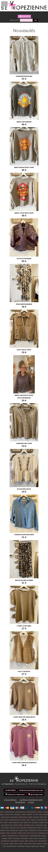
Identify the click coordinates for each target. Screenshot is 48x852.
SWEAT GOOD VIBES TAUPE (24, 213)
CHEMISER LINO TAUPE (24, 443)
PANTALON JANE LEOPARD (24, 580)
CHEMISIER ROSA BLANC (24, 76)
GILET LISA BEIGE (24, 671)
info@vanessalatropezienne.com (31, 790)
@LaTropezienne (35, 794)
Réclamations (20, 802)
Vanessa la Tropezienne (15, 794)
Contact (31, 802)
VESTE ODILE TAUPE (24, 350)
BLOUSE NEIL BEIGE (24, 489)
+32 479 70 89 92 (10, 790)
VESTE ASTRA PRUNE (24, 258)
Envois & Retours (10, 800)
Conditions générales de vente (30, 800)
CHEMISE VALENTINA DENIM (24, 534)
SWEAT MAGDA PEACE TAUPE (24, 167)
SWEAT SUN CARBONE (24, 122)
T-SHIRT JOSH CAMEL (24, 626)
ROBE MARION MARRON (24, 304)
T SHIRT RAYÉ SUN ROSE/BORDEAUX (24, 763)
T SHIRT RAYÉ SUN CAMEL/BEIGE (24, 717)
